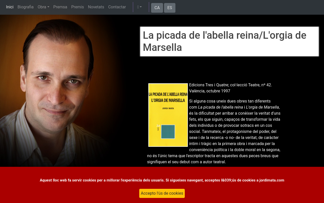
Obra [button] (42, 7)
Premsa (60, 7)
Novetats (96, 7)
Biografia (25, 7)
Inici (9, 7)
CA (157, 7)
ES (169, 7)
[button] (139, 7)
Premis (77, 7)
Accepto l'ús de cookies (162, 193)
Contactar (117, 7)
